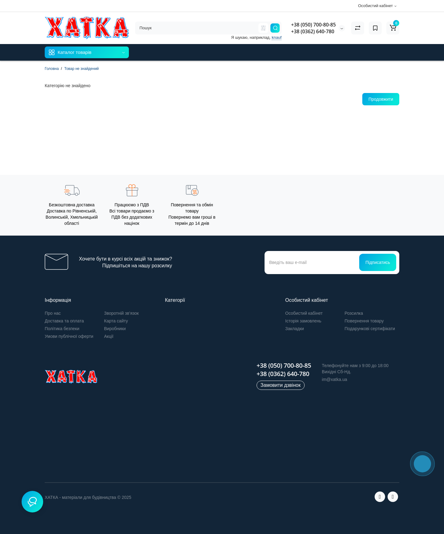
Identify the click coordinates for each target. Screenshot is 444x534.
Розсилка (354, 313)
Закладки (294, 328)
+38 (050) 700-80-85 (313, 24)
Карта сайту (116, 320)
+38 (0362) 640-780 (312, 31)
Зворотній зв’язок (121, 313)
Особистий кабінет (304, 313)
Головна (52, 69)
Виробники (115, 328)
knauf (277, 37)
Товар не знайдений (81, 69)
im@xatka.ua (334, 379)
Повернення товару (364, 320)
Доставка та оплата (64, 320)
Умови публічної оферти (69, 336)
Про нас (53, 313)
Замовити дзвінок (281, 385)
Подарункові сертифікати (370, 328)
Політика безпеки (62, 328)
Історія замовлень (303, 320)
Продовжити (380, 99)
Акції (108, 336)
